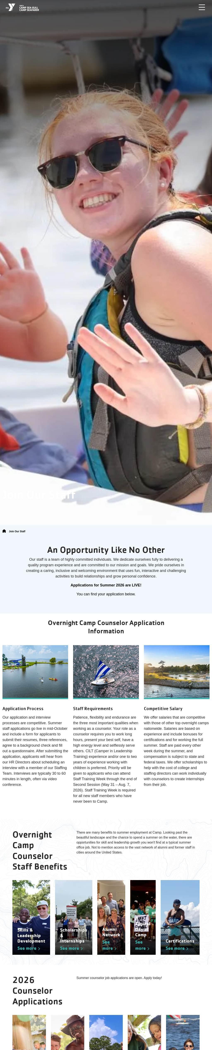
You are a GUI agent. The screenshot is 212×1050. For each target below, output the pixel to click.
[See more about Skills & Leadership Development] (31, 917)
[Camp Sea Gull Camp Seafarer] (22, 7)
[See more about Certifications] (180, 917)
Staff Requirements (93, 708)
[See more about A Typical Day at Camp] (143, 917)
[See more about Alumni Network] (111, 917)
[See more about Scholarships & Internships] (73, 917)
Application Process (22, 708)
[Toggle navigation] (202, 7)
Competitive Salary (163, 708)
